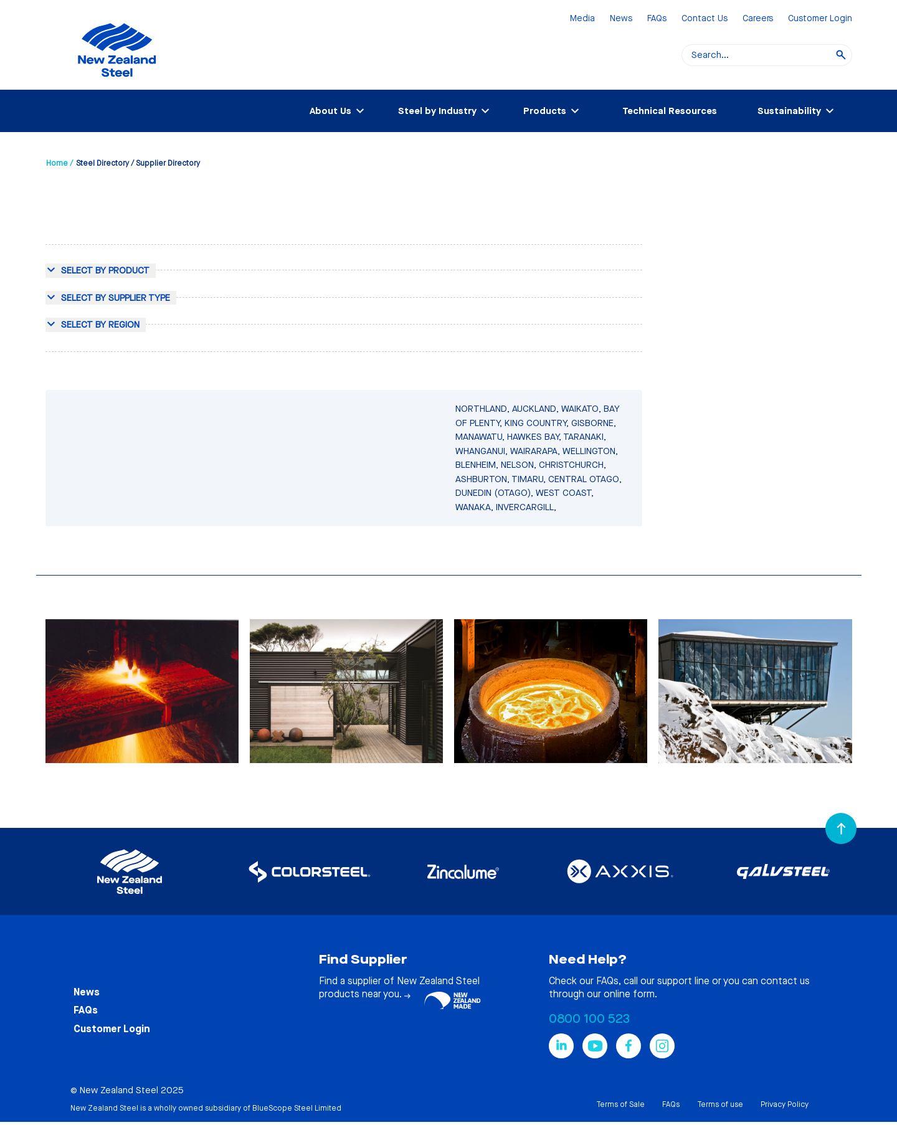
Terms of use (720, 1104)
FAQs (657, 19)
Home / (59, 163)
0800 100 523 (589, 1018)
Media (582, 19)
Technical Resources (669, 111)
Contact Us (704, 19)
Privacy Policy (785, 1104)
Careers (758, 19)
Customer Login (820, 19)
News (621, 19)
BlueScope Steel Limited (296, 1108)
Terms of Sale (620, 1104)
